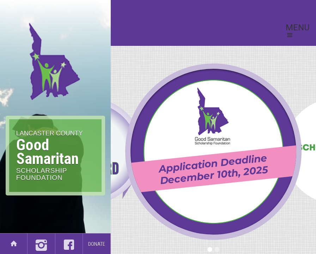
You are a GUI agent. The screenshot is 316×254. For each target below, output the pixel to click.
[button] (297, 32)
